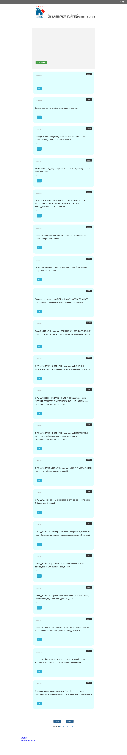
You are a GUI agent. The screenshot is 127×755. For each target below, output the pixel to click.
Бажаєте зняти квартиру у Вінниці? (63, 15)
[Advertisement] (63, 44)
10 (73, 726)
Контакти (24, 738)
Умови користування (28, 740)
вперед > (69, 721)
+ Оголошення (41, 62)
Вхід (122, 2)
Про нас (24, 737)
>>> (39, 88)
